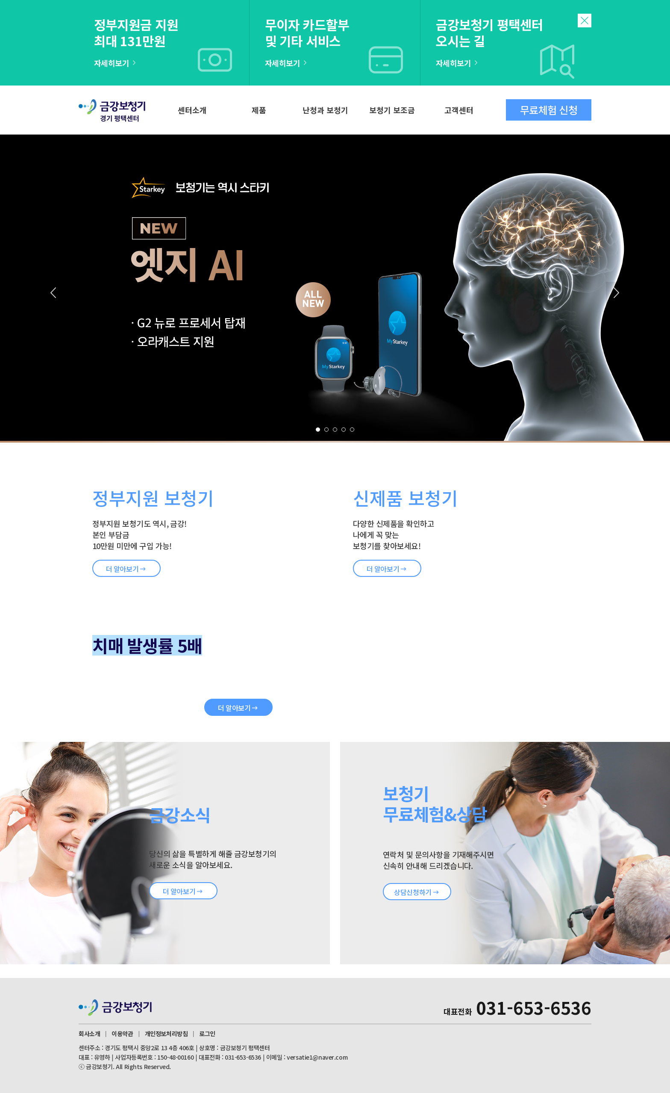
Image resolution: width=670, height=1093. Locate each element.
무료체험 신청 (548, 109)
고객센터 (458, 109)
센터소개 (192, 109)
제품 (259, 109)
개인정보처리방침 (166, 1033)
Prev (53, 292)
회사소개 (89, 1033)
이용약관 (122, 1033)
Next (616, 292)
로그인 (207, 1033)
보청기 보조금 (392, 109)
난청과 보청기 (325, 109)
